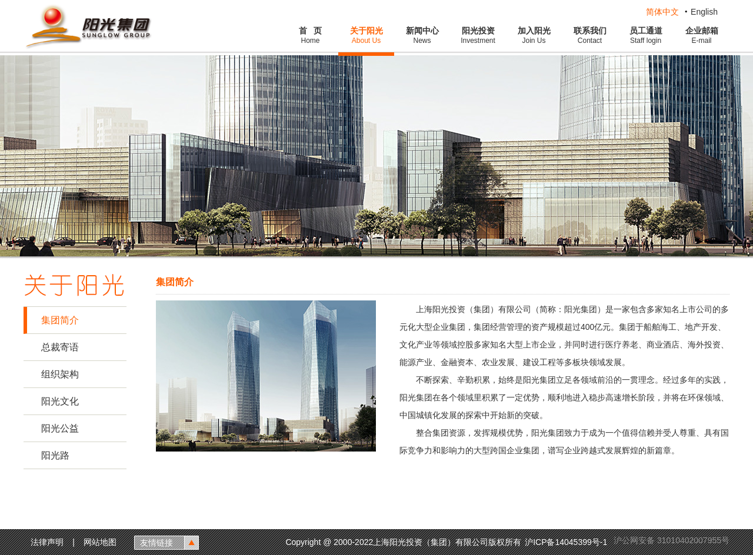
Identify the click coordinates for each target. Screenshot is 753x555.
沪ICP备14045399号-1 (567, 542)
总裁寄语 (60, 347)
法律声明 (47, 542)
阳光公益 (60, 428)
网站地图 (100, 542)
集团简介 (60, 320)
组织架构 (60, 374)
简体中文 (662, 11)
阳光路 (55, 455)
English (704, 11)
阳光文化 (60, 401)
